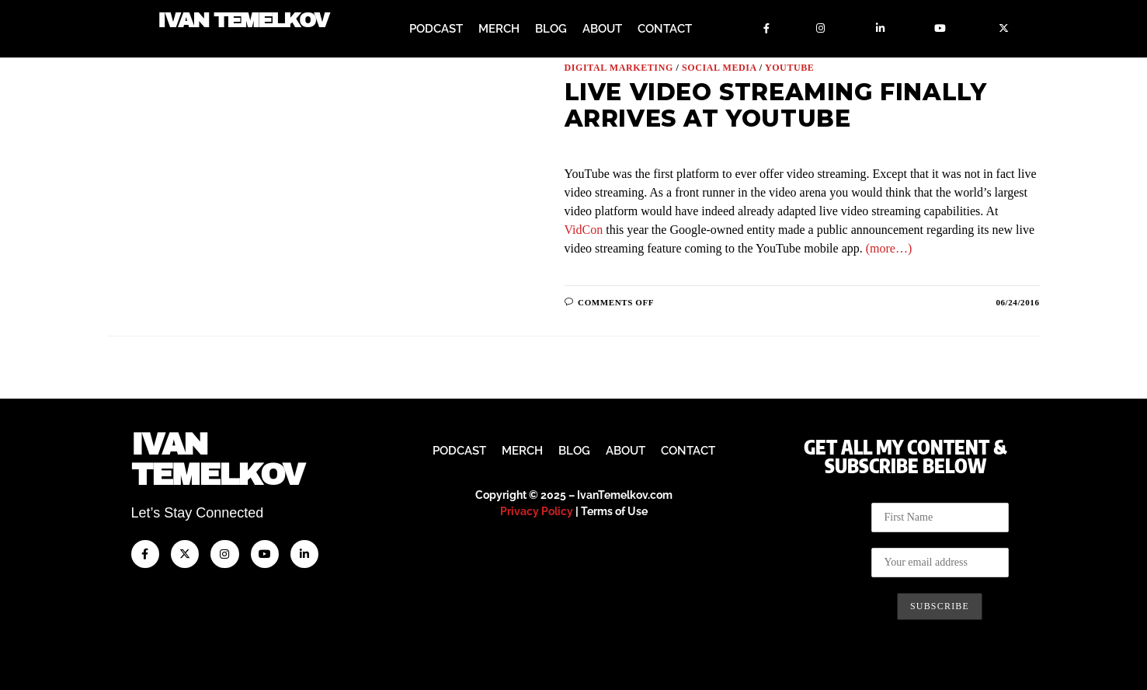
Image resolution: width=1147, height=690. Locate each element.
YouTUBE (790, 67)
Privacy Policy (536, 511)
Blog (551, 29)
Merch (499, 29)
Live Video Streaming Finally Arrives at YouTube (776, 105)
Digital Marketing (619, 67)
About (602, 29)
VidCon (584, 229)
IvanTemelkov (217, 459)
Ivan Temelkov (242, 21)
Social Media (719, 67)
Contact (665, 29)
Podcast (436, 29)
